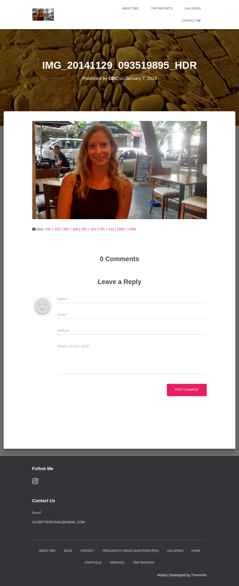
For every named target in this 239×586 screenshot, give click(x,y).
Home (195, 550)
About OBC (130, 8)
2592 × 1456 (126, 229)
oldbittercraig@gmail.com (58, 522)
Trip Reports (162, 8)
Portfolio (93, 562)
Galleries (193, 8)
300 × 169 (70, 229)
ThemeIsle (199, 575)
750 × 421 (88, 229)
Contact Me (191, 20)
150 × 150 (52, 229)
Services (117, 562)
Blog (68, 550)
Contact (87, 550)
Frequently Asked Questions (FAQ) (130, 550)
